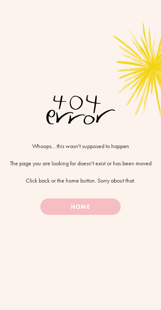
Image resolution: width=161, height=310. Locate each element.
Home (80, 207)
